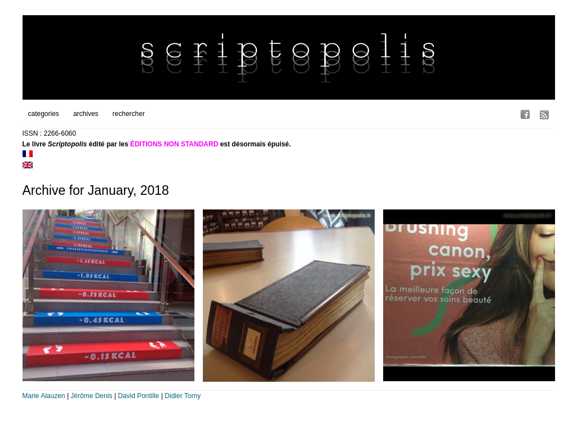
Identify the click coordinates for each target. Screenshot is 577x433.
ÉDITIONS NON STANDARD (174, 144)
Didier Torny (183, 396)
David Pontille (138, 396)
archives (86, 114)
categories (43, 114)
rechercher (129, 114)
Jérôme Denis (91, 396)
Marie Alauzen (44, 396)
